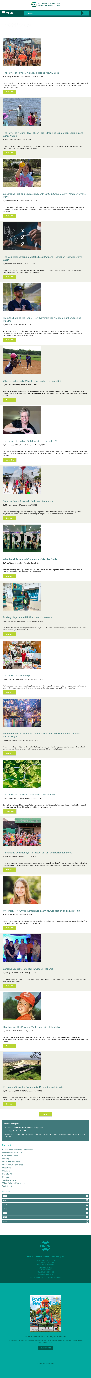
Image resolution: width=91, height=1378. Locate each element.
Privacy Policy (41, 1277)
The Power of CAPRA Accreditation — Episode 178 (29, 794)
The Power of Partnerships (17, 675)
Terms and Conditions (53, 1277)
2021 (46, 1217)
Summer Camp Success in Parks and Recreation (28, 501)
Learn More (45, 1348)
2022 (46, 1213)
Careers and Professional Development (17, 1150)
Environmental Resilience (12, 1153)
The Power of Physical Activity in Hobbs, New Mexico (31, 72)
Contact (32, 1277)
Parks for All (7, 1174)
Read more (9, 92)
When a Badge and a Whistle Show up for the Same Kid (32, 381)
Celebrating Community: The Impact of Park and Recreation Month (38, 852)
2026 (46, 1196)
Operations (6, 1168)
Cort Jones (62, 1134)
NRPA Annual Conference (12, 1165)
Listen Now (10, 460)
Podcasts (5, 1177)
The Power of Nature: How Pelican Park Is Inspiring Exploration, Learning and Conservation (43, 134)
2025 (46, 1200)
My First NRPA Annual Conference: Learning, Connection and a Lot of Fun (41, 910)
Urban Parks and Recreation (13, 1183)
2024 (46, 1205)
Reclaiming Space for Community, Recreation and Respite (33, 1087)
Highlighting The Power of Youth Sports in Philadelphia (32, 1027)
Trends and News (9, 1180)
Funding (5, 1159)
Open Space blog (21, 1131)
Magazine (6, 1171)
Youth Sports (7, 1186)
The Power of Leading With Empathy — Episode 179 (30, 441)
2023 (46, 1209)
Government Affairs (10, 1156)
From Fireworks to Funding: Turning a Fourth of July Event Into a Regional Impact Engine (41, 735)
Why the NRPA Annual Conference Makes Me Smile (30, 559)
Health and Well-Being (11, 1162)
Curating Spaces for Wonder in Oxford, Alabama (28, 968)
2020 (46, 1221)
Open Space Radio (19, 1127)
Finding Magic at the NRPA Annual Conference (27, 617)
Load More (45, 1114)
